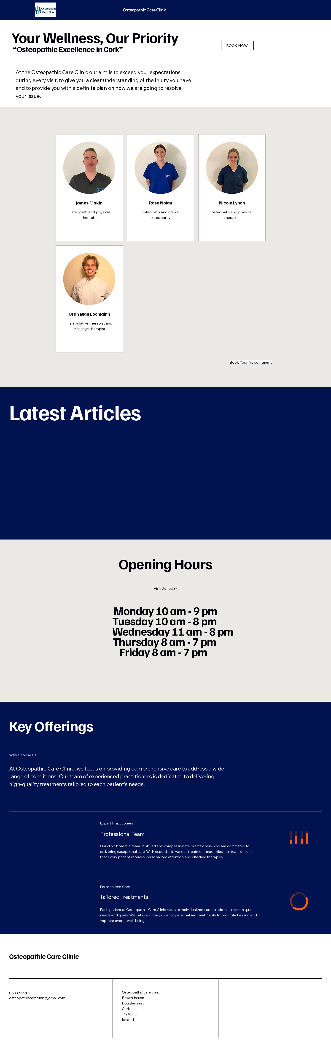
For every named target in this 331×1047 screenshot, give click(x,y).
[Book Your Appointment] (251, 362)
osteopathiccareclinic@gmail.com (37, 998)
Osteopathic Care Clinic (44, 956)
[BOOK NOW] (237, 45)
